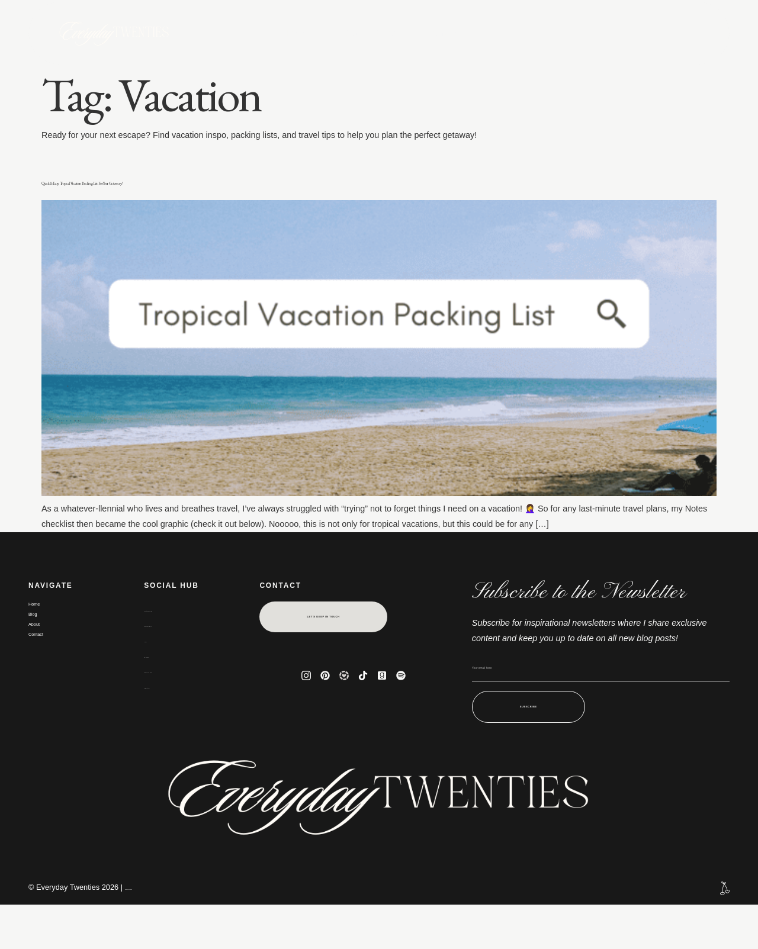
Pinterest (163, 662)
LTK (152, 677)
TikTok (157, 692)
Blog (343, 33)
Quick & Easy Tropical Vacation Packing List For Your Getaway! (351, 190)
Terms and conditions (160, 932)
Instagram (165, 646)
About (392, 33)
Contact (451, 33)
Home (298, 33)
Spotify (159, 723)
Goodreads (167, 708)
